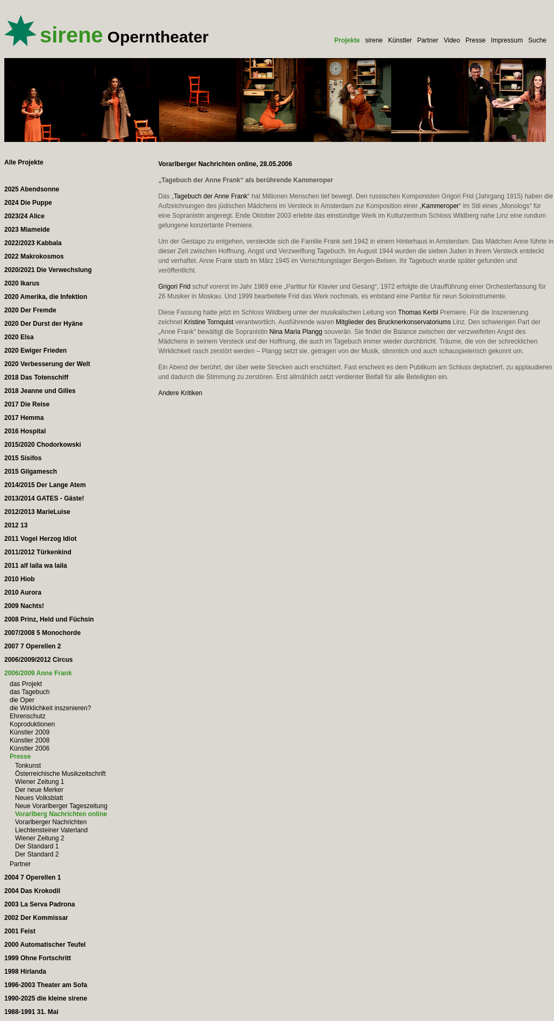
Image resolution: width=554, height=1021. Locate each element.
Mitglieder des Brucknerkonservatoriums (393, 322)
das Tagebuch (30, 692)
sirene (374, 40)
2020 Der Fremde (30, 310)
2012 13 (15, 525)
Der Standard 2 (37, 854)
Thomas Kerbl (418, 312)
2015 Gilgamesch (30, 471)
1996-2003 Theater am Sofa (45, 985)
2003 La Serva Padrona (39, 904)
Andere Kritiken (180, 393)
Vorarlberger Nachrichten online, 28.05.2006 (225, 164)
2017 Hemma (24, 418)
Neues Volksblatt (39, 798)
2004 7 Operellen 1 (32, 877)
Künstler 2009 (29, 732)
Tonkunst (28, 765)
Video (452, 40)
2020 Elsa (19, 337)
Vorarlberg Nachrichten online (61, 814)
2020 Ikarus (21, 283)
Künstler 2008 (29, 740)
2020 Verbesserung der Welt (47, 364)
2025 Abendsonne (31, 189)
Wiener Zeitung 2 (39, 838)
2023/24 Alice (24, 216)
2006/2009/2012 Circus (38, 659)
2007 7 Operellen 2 (32, 646)
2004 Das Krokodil (32, 891)
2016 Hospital (25, 431)
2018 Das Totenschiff (36, 377)
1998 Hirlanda (25, 971)
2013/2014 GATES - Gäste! (44, 498)
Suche (537, 40)
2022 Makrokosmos (34, 256)
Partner (427, 40)
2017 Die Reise (26, 404)
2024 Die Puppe (28, 202)
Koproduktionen (32, 724)
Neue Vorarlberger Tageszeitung (61, 806)
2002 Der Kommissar (36, 918)
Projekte (346, 40)
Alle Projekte (24, 162)
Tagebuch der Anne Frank (210, 196)
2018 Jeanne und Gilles (40, 391)
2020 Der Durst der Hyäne (43, 323)
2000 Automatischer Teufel (44, 944)
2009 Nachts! (24, 606)
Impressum (507, 40)
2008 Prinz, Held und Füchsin (49, 619)
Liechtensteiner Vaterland (51, 830)
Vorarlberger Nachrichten (51, 822)
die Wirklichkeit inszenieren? (50, 708)
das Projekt (26, 684)
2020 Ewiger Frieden (35, 350)
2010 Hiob (19, 579)
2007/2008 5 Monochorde (42, 633)
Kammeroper (440, 206)
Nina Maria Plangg (295, 331)
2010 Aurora (22, 592)
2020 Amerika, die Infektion (45, 297)
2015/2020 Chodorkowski (42, 444)
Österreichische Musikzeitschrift (60, 773)
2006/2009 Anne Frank (38, 673)
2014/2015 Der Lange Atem (45, 485)
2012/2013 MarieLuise (37, 512)
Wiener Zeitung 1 (39, 782)
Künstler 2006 (29, 748)
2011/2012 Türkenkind (37, 552)
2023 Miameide (27, 229)
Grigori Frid (174, 286)
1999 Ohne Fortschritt (37, 958)
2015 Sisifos (22, 458)
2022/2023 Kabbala (33, 243)
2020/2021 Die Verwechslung (48, 270)
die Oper (22, 700)
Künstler (400, 40)
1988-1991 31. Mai (31, 1012)
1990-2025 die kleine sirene (45, 998)
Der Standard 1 (37, 846)
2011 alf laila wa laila (35, 565)
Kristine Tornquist (208, 322)
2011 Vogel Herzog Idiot (40, 538)
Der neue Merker (39, 790)
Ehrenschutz (28, 716)
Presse (475, 40)
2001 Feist (19, 931)
